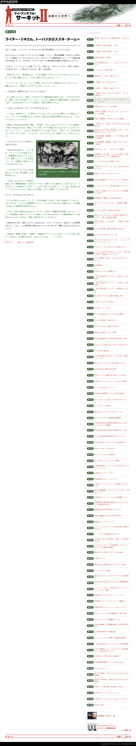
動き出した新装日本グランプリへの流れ (110, 564)
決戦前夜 (98, 265)
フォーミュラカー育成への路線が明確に (110, 638)
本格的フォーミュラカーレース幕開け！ (110, 601)
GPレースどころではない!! (105, 448)
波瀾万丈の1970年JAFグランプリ (108, 510)
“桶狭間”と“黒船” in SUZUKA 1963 (108, 198)
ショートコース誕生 (103, 571)
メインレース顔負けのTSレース (107, 534)
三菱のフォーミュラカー (104, 473)
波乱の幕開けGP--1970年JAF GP (108, 516)
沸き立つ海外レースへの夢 (105, 332)
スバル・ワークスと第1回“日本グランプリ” (112, 186)
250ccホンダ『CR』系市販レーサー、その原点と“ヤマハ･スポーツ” (111, 131)
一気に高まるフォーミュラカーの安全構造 (111, 644)
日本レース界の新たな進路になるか (109, 687)
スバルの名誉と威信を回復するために (110, 229)
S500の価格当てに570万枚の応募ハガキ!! (111, 339)
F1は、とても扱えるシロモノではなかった (112, 345)
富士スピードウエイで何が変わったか (110, 363)
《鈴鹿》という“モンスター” (106, 82)
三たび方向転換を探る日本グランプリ (110, 436)
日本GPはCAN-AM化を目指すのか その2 (111, 430)
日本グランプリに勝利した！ (106, 271)
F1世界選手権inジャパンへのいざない (110, 662)
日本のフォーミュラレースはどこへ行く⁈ (111, 699)
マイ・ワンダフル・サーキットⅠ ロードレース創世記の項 (102, 727)
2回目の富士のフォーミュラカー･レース (111, 607)
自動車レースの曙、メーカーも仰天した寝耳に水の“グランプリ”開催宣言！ (111, 155)
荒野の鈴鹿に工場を (103, 58)
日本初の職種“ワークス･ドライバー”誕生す (112, 180)
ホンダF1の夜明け (102, 351)
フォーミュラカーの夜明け (105, 455)
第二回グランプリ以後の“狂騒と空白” (109, 296)
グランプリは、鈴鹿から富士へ (107, 326)
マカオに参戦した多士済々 (105, 320)
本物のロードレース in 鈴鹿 (105, 106)
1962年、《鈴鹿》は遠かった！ (107, 88)
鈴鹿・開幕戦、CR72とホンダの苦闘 (109, 119)
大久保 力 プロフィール (102, 715)
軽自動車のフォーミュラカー (106, 479)
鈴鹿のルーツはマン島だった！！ (108, 76)
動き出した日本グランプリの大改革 (109, 552)
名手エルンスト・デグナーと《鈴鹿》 (110, 149)
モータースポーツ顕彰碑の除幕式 (108, 418)
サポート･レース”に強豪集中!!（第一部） (111, 613)
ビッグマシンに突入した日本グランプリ (110, 400)
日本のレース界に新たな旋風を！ (108, 656)
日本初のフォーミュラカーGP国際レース (111, 497)
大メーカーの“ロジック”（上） (107, 235)
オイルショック (101, 668)
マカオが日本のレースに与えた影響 (109, 314)
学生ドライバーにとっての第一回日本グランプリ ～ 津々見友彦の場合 (111, 216)
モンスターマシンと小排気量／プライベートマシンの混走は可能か (111, 546)
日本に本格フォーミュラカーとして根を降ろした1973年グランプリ (111, 650)
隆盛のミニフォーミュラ (104, 522)
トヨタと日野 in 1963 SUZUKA (107, 210)
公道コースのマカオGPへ (105, 302)
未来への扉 (99, 705)
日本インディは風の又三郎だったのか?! (110, 375)
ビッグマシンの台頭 (103, 406)
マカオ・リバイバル (103, 308)
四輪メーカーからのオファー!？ (107, 174)
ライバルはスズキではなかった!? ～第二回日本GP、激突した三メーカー (112, 253)
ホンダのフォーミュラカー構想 (107, 461)
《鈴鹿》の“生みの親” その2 (106, 51)
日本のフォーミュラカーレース (107, 693)
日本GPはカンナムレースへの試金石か (110, 442)
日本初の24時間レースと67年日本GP (109, 393)
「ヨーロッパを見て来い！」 (106, 70)
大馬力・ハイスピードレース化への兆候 (110, 381)
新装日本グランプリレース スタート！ (110, 595)
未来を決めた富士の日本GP (106, 369)
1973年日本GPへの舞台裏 (105, 632)
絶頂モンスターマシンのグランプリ (109, 412)
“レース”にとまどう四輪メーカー (108, 161)
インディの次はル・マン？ (105, 387)
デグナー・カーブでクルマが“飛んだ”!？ (110, 247)
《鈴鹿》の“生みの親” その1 (106, 45)
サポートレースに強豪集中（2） (107, 619)
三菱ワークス (100, 558)
